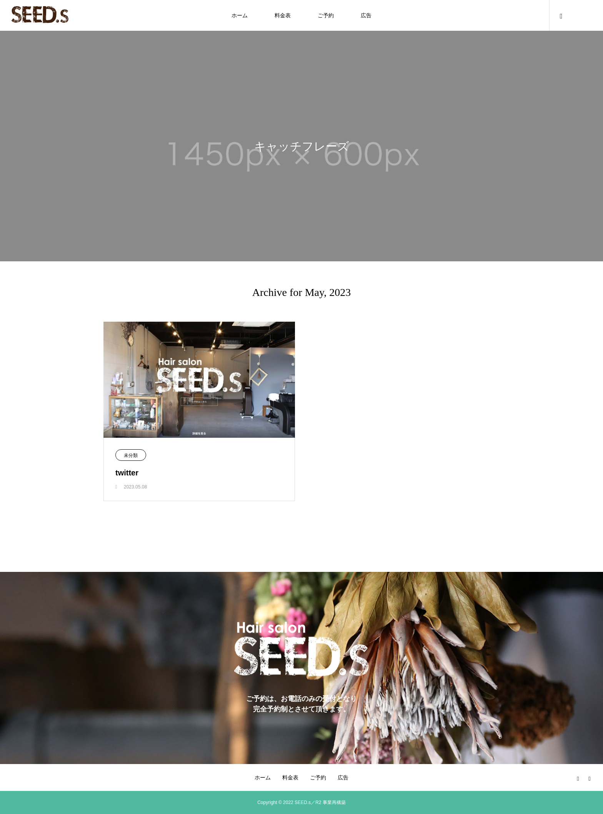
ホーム (240, 15)
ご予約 (326, 15)
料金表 (283, 15)
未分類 (131, 455)
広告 (366, 15)
